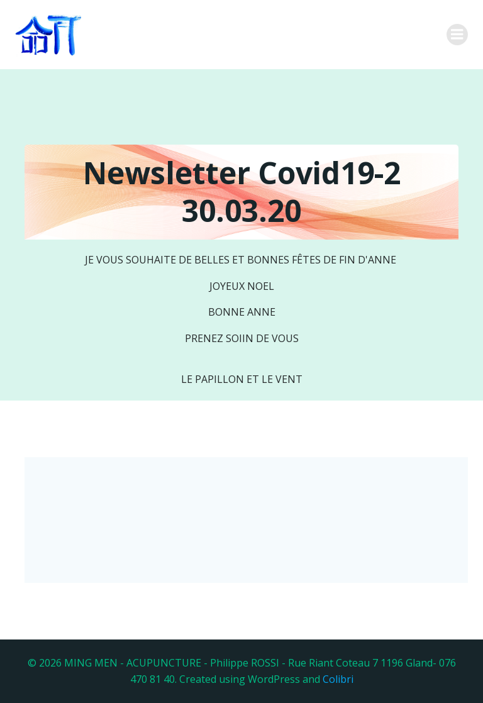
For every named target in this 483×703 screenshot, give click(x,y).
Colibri (338, 679)
